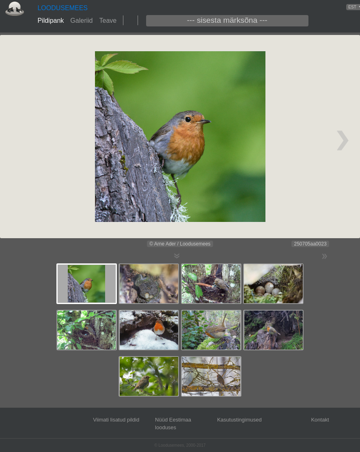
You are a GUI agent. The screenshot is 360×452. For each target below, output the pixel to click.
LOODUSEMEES (62, 7)
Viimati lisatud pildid (116, 420)
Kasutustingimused (239, 420)
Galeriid (81, 20)
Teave (107, 20)
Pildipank (50, 20)
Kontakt (320, 420)
